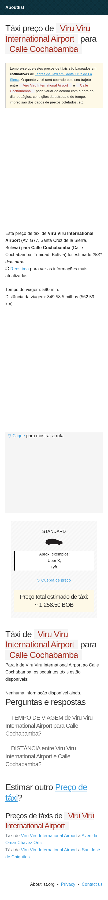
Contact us (92, 884)
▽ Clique (16, 435)
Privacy (68, 884)
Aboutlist (14, 7)
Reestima (17, 269)
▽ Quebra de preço (54, 580)
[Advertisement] (54, 168)
